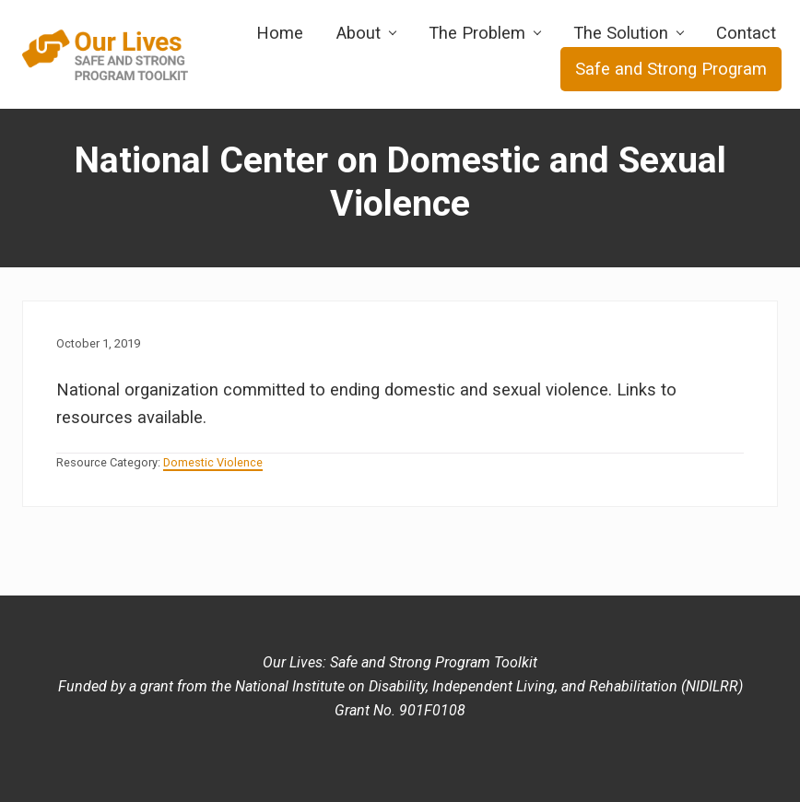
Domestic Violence (213, 462)
